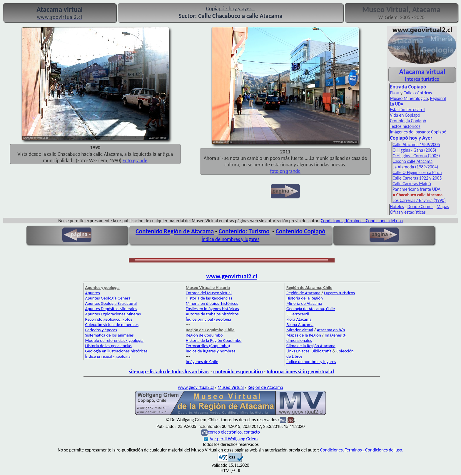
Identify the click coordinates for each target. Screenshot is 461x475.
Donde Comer (420, 206)
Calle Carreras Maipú (411, 183)
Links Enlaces (297, 351)
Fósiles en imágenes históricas (212, 308)
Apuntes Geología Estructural (111, 303)
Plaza (394, 93)
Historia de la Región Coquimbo (214, 340)
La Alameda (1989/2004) (415, 167)
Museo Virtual (231, 387)
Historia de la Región (304, 298)
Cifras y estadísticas (407, 212)
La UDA (396, 104)
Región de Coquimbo (204, 335)
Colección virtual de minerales (111, 324)
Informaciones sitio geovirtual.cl (300, 371)
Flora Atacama (299, 319)
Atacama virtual (422, 71)
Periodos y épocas (101, 329)
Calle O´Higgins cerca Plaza (417, 172)
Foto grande (135, 160)
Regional (438, 98)
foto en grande (285, 171)
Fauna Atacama (299, 324)
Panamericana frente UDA (416, 189)
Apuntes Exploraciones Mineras (113, 314)
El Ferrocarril (297, 314)
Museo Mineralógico (409, 98)
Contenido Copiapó (300, 231)
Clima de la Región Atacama (310, 345)
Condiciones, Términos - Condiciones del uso (362, 220)
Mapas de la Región (303, 335)
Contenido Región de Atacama (175, 231)
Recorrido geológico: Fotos (108, 319)
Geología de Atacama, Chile (310, 308)
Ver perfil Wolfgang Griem (231, 438)
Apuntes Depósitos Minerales (111, 308)
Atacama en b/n (331, 329)
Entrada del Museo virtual (209, 292)
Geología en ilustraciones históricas (116, 351)
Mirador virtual (299, 329)
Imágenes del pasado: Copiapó (418, 132)
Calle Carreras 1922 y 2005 (417, 178)
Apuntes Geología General (108, 298)
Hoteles (397, 206)
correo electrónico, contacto (234, 432)
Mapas (443, 206)
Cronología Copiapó (408, 120)
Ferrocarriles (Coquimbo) (208, 345)
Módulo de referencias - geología (114, 340)
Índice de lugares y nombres (210, 351)
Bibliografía (322, 351)
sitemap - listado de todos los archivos (169, 371)
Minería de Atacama (304, 303)
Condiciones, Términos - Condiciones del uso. (361, 450)
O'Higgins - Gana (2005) (414, 150)
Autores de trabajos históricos (212, 314)
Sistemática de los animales (109, 335)
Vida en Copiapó (405, 115)
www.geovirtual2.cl (231, 276)
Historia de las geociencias (108, 345)
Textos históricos (405, 126)
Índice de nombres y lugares (231, 239)
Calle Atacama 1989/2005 (416, 144)
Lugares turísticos (339, 292)
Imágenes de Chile (202, 361)
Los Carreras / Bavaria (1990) (419, 200)
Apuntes (92, 292)
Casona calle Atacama (412, 161)
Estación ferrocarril (407, 109)
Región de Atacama (303, 292)
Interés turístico (422, 79)
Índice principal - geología (108, 356)
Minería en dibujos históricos (212, 303)
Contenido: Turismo (243, 231)
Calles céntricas (417, 93)
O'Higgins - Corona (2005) (416, 155)
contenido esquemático (238, 371)
